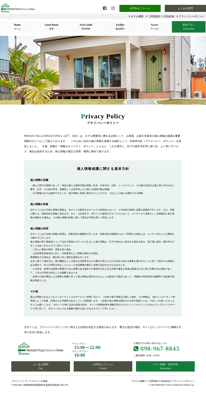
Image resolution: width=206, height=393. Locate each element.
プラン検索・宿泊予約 (165, 366)
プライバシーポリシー (190, 16)
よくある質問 (185, 8)
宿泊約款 (168, 16)
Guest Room (51, 27)
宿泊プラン (189, 27)
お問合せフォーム (140, 8)
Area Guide (86, 27)
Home (17, 27)
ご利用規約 (153, 16)
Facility (120, 27)
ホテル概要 (136, 16)
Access (154, 27)
